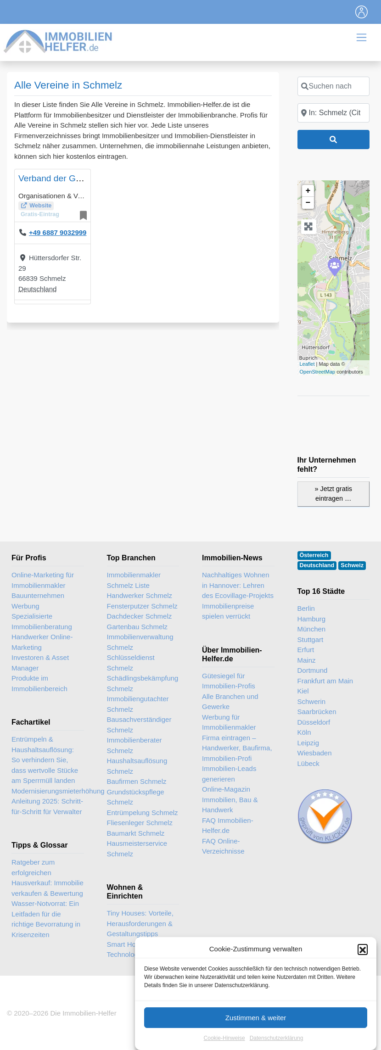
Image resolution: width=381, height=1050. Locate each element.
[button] (362, 984)
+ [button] (308, 190)
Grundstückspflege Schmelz (135, 797)
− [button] (308, 202)
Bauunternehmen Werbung (37, 601)
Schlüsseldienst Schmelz (131, 662)
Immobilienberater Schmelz (134, 745)
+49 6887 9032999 (58, 232)
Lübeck (308, 763)
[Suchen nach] (333, 86)
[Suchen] (333, 139)
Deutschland (37, 289)
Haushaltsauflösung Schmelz (137, 766)
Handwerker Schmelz (140, 595)
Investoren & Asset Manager (40, 662)
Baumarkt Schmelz (136, 833)
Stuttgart (310, 639)
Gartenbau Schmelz (137, 627)
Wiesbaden (314, 753)
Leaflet (307, 364)
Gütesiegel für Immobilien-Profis (228, 681)
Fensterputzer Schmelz (142, 606)
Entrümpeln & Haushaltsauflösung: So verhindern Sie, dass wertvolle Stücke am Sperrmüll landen (44, 759)
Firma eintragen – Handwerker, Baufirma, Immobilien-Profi (237, 748)
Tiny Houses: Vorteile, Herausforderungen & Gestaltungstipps (140, 923)
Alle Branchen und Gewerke (230, 702)
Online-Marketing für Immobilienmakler (42, 580)
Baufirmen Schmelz (137, 781)
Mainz (306, 660)
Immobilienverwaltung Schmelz (140, 642)
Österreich (314, 555)
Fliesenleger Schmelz (140, 823)
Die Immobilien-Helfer (83, 1013)
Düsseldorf (314, 722)
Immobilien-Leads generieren (229, 774)
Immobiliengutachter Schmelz (138, 704)
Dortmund (312, 670)
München (311, 629)
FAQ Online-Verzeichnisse (223, 846)
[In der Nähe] (333, 113)
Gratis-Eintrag (40, 214)
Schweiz (352, 565)
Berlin (306, 608)
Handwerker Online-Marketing (42, 642)
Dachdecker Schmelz (139, 616)
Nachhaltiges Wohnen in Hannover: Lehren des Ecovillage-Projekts (238, 585)
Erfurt (305, 649)
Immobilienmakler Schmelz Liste (134, 580)
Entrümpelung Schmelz (142, 812)
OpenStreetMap (318, 371)
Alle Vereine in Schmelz (68, 85)
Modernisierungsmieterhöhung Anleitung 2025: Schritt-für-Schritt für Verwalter (58, 801)
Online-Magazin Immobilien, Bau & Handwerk (230, 799)
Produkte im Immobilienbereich (39, 683)
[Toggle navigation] (362, 12)
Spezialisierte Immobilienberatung (41, 621)
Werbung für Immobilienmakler (229, 722)
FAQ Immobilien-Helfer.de (227, 825)
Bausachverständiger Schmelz (139, 724)
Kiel (303, 691)
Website (40, 205)
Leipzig (308, 743)
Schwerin (311, 701)
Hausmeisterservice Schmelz (137, 848)
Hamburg (311, 619)
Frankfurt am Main (325, 681)
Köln (304, 732)
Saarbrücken (316, 711)
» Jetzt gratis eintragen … (333, 494)
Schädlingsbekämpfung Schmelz (143, 683)
